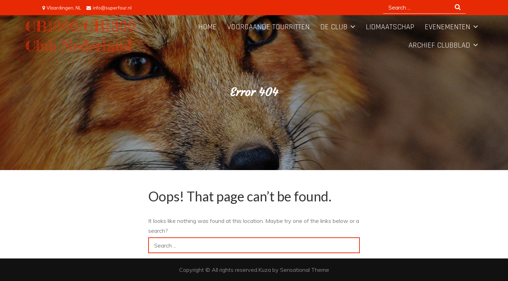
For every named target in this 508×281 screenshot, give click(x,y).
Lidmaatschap (390, 27)
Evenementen (447, 27)
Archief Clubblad (439, 45)
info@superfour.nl (109, 8)
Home (207, 27)
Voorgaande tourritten (268, 27)
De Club (333, 27)
